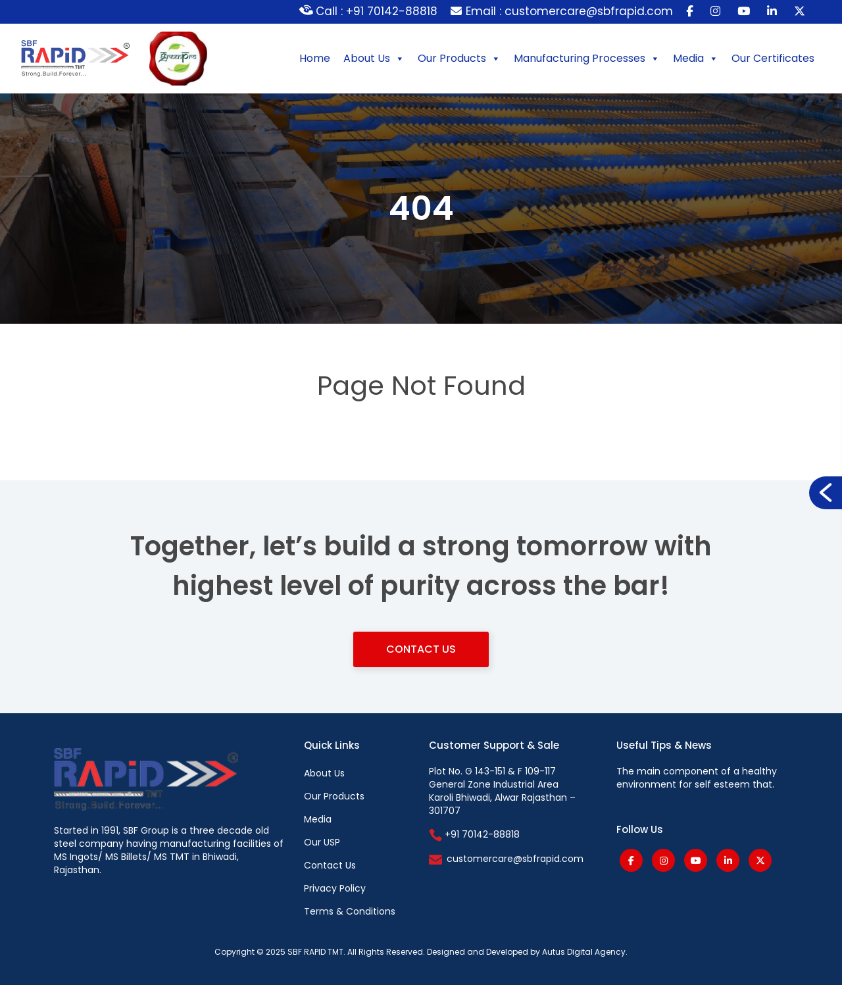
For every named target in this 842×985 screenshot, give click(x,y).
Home (314, 58)
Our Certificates (772, 58)
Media (695, 58)
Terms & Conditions (349, 911)
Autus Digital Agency (584, 951)
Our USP (322, 842)
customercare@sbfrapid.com (515, 858)
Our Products (459, 58)
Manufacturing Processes (587, 58)
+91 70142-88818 (474, 834)
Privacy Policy (335, 888)
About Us (374, 58)
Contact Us (421, 649)
